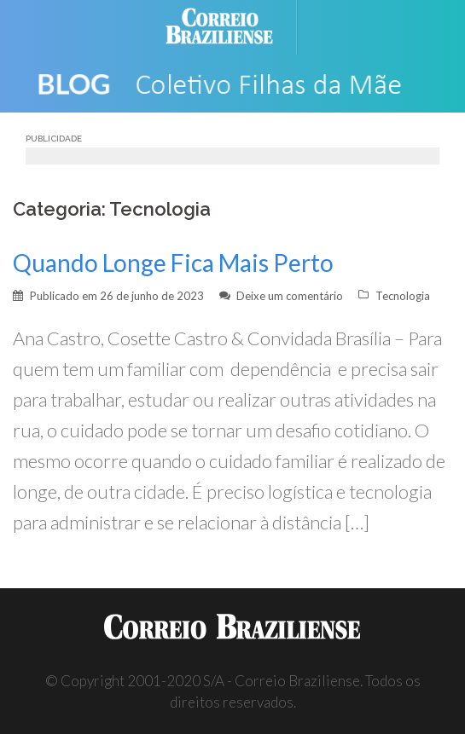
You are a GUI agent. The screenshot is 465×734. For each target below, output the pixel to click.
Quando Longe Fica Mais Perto (173, 262)
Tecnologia (402, 296)
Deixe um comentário (289, 296)
